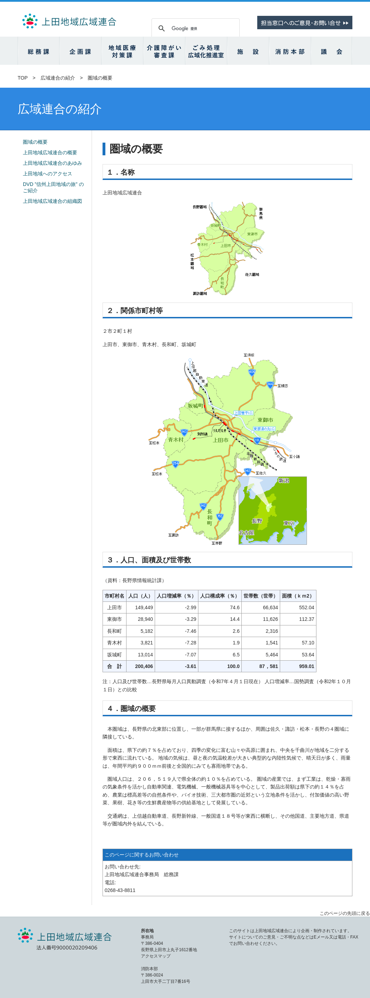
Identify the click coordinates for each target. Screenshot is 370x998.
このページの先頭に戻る (345, 913)
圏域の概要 (35, 142)
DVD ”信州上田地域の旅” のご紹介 (53, 187)
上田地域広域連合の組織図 (52, 201)
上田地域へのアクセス (47, 173)
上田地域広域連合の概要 (50, 152)
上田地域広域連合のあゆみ (52, 163)
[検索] (194, 28)
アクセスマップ (156, 956)
